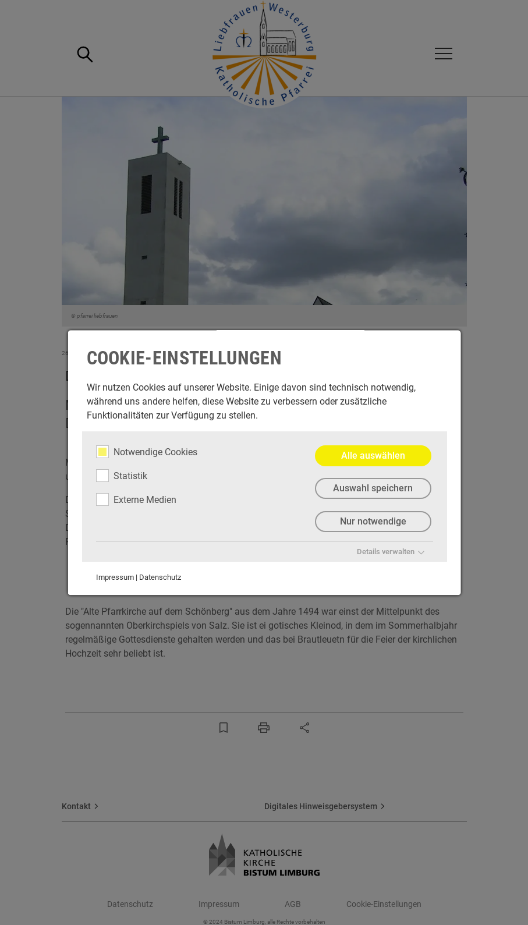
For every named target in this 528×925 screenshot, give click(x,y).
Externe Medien (135, 499)
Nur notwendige (372, 521)
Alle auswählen (373, 455)
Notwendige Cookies (146, 451)
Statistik (121, 475)
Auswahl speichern (373, 488)
